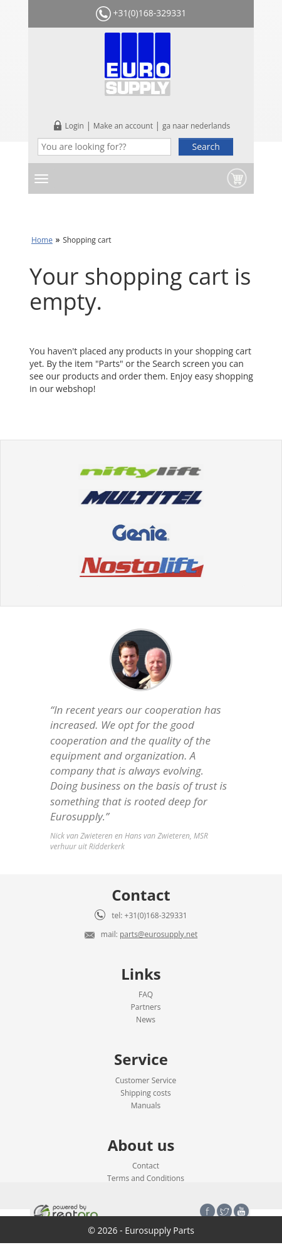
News (145, 1019)
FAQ (145, 994)
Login (74, 125)
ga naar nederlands (196, 125)
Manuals (146, 1105)
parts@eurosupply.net (158, 934)
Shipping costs (145, 1093)
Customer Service (146, 1080)
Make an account (123, 125)
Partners (146, 1007)
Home (42, 240)
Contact (145, 1165)
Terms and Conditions (145, 1178)
